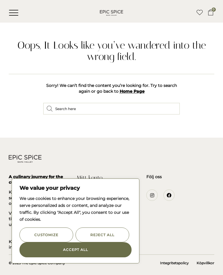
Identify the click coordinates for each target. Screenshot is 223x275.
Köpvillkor (205, 263)
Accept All (75, 249)
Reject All (102, 235)
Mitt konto (89, 177)
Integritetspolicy (174, 263)
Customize (46, 235)
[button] (14, 13)
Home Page (132, 91)
